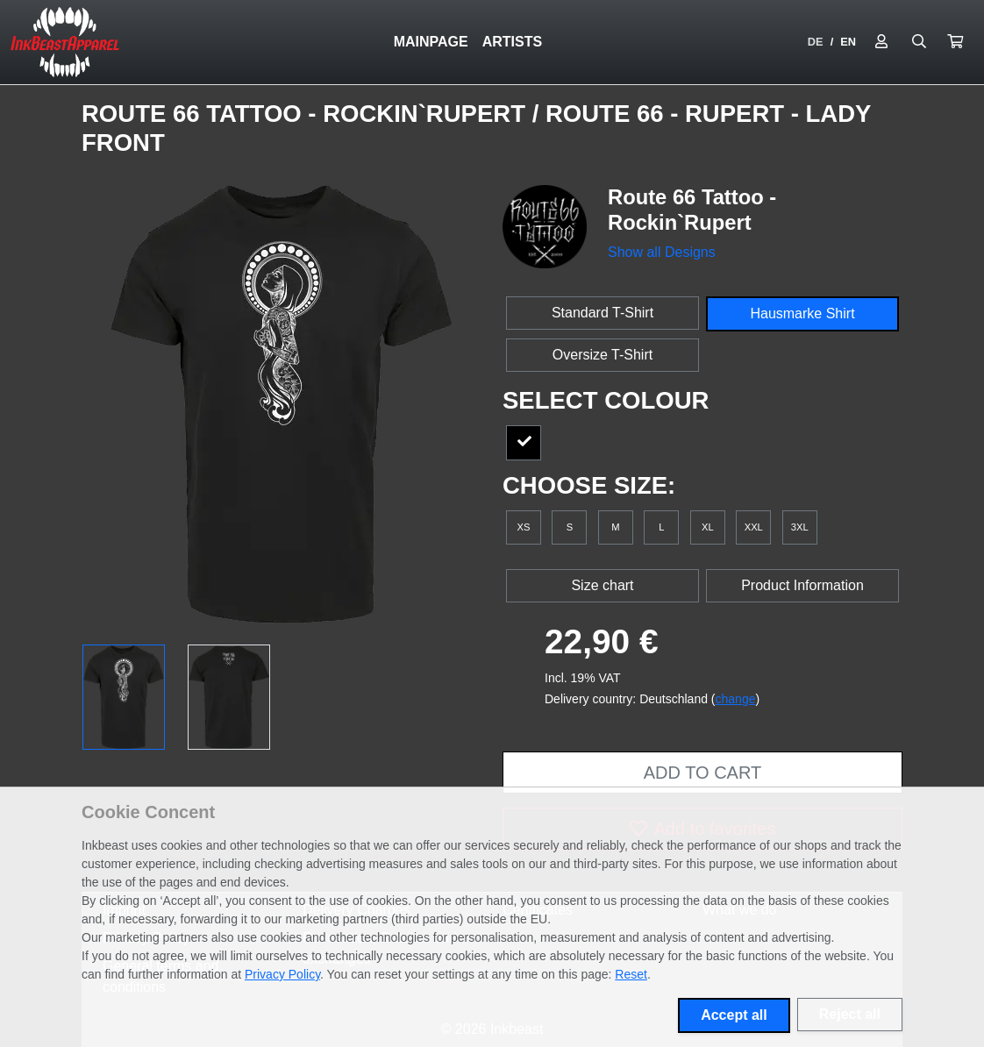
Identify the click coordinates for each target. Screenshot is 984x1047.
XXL (754, 527)
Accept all (734, 1015)
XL (708, 527)
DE (816, 41)
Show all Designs (662, 252)
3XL (800, 527)
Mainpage (431, 41)
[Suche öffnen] (919, 42)
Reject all (850, 1014)
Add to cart (702, 772)
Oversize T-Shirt (602, 354)
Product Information (802, 585)
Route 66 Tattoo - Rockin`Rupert (307, 113)
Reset (631, 974)
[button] (955, 42)
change (736, 699)
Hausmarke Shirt (802, 313)
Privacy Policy (282, 974)
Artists (512, 41)
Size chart (602, 585)
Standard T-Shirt (602, 312)
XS (524, 527)
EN (848, 41)
